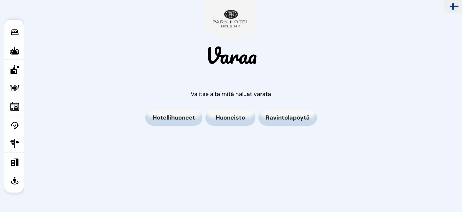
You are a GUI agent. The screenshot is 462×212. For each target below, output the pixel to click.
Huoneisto (230, 117)
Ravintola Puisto (29, 91)
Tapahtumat (29, 107)
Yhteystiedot (29, 144)
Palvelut (29, 125)
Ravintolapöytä (288, 117)
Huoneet (29, 32)
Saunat (29, 69)
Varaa (29, 162)
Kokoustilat (29, 51)
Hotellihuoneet (174, 117)
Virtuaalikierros (29, 181)
